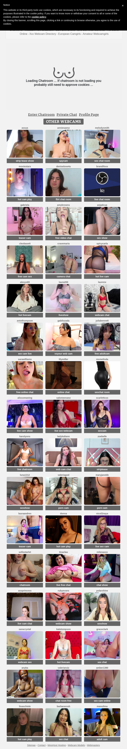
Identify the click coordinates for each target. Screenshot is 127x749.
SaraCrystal (25, 629)
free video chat (63, 238)
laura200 (63, 282)
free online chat (24, 392)
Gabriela (24, 205)
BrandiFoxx (102, 166)
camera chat (63, 276)
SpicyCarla (102, 243)
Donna (63, 513)
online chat (63, 392)
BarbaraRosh (63, 706)
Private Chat (67, 115)
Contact (42, 745)
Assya (25, 128)
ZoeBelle (102, 436)
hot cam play (25, 199)
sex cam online (102, 700)
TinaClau (63, 552)
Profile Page (89, 115)
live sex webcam (63, 430)
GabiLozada (63, 320)
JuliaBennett (102, 320)
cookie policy (39, 17)
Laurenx (102, 282)
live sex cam (102, 546)
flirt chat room (63, 199)
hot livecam (24, 315)
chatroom (25, 585)
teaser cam (25, 238)
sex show (102, 238)
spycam (63, 161)
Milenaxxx (102, 552)
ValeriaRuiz (63, 667)
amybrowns (63, 205)
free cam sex (25, 276)
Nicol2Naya (102, 513)
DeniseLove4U (63, 166)
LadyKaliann (63, 436)
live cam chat (25, 623)
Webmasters (93, 745)
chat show (102, 585)
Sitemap (31, 745)
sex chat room (102, 161)
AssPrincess (25, 590)
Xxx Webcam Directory (42, 33)
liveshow (63, 315)
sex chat (102, 662)
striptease (102, 469)
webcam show (63, 623)
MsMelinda (102, 359)
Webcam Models (76, 745)
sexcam (102, 430)
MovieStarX (25, 166)
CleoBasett (24, 243)
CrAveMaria (63, 243)
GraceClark (102, 629)
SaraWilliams (25, 359)
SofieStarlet (25, 552)
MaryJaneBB (102, 475)
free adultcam (102, 353)
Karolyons (24, 436)
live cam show (25, 430)
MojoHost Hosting (57, 745)
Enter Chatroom (41, 115)
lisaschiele (25, 706)
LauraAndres (24, 513)
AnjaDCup (102, 205)
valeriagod (63, 475)
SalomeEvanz (63, 397)
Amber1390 (102, 667)
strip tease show (25, 161)
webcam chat (102, 315)
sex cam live (25, 353)
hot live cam (102, 276)
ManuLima (102, 706)
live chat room (102, 199)
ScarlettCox (102, 397)
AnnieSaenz (63, 128)
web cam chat (63, 469)
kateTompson (63, 629)
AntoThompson (25, 320)
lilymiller (63, 359)
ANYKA (25, 667)
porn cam (63, 508)
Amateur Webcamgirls (96, 33)
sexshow (25, 508)
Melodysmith (102, 128)
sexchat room (102, 392)
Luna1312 (25, 475)
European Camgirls (69, 33)
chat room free (63, 700)
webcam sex (25, 662)
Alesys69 (25, 282)
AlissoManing (24, 397)
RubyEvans (63, 590)
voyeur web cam (64, 353)
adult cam (102, 739)
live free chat (63, 585)
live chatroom (24, 469)
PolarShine (102, 590)
